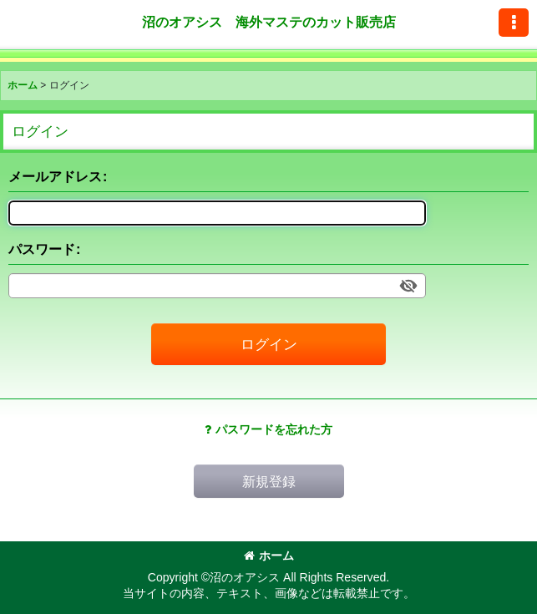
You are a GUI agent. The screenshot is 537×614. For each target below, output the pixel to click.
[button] (514, 22)
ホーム (269, 555)
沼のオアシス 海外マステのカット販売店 (269, 21)
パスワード (41, 248)
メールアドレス (55, 176)
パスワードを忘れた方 (268, 429)
